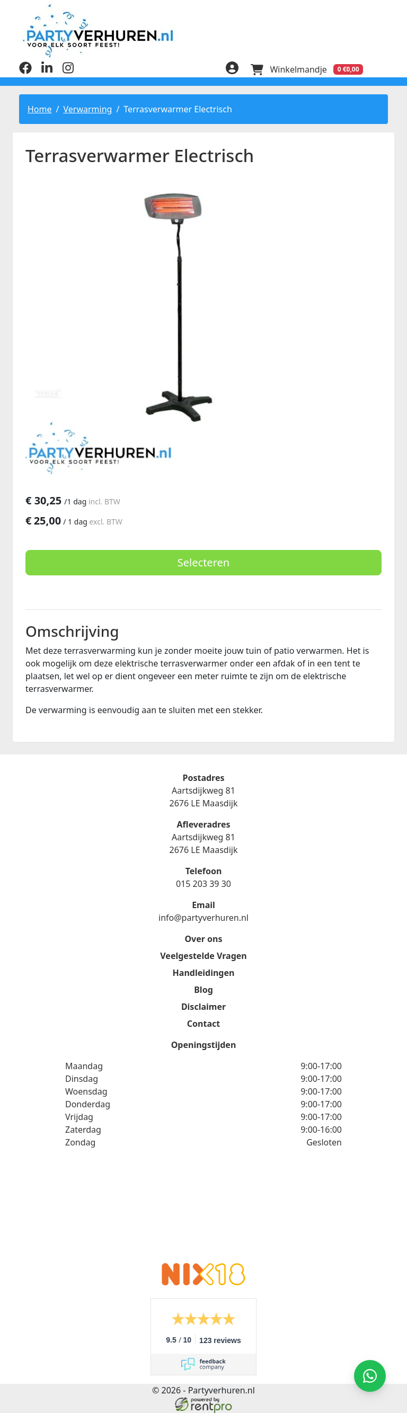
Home (40, 108)
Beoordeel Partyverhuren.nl (203, 1212)
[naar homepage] (203, 30)
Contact (203, 1023)
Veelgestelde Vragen (203, 956)
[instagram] (67, 70)
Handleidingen (204, 973)
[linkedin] (46, 70)
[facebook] (25, 70)
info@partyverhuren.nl (203, 917)
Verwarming (87, 108)
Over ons (203, 939)
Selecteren (203, 562)
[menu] (381, 69)
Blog (203, 990)
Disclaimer (203, 1006)
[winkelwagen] (306, 69)
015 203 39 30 (203, 884)
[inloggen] (231, 69)
